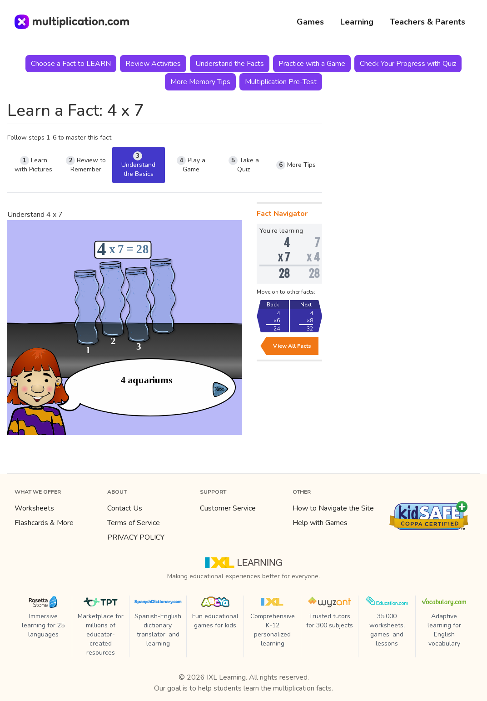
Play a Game (191, 165)
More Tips (296, 165)
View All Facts (292, 346)
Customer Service (228, 508)
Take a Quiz (244, 165)
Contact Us (124, 508)
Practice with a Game (311, 64)
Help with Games (320, 523)
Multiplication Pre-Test (281, 82)
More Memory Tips (200, 82)
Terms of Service (133, 523)
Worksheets (34, 508)
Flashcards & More (44, 523)
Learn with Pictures (33, 165)
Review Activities (153, 64)
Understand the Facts (229, 64)
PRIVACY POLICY (135, 537)
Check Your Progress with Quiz (408, 64)
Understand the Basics (138, 164)
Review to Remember (86, 165)
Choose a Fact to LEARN (71, 64)
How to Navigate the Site (333, 508)
